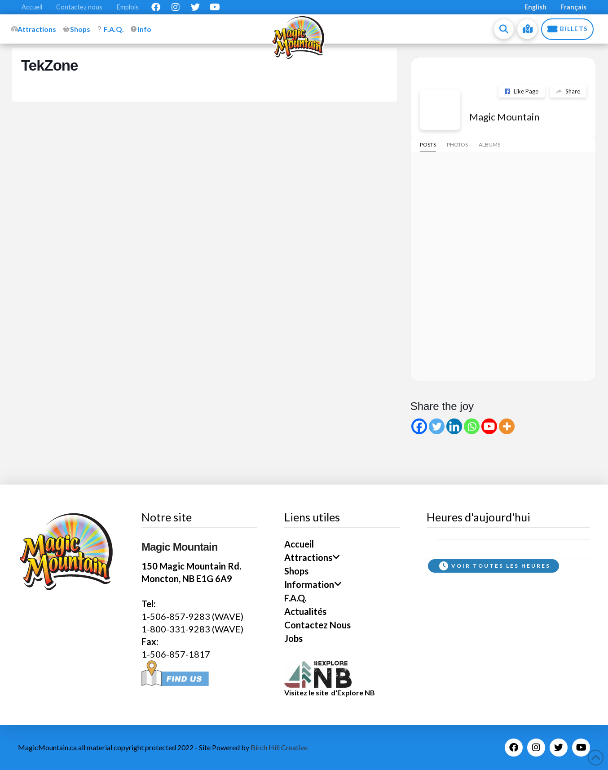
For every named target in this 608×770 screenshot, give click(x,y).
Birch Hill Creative (279, 747)
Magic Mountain (504, 117)
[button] (504, 29)
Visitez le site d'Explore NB (329, 692)
